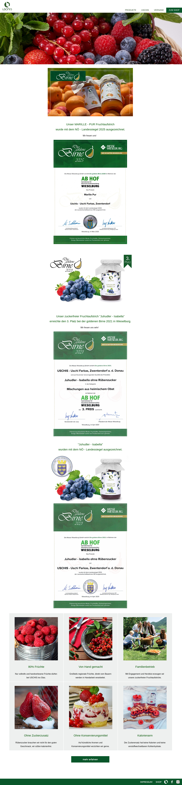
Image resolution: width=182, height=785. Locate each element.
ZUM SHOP (174, 10)
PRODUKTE (130, 10)
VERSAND (159, 10)
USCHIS (145, 10)
